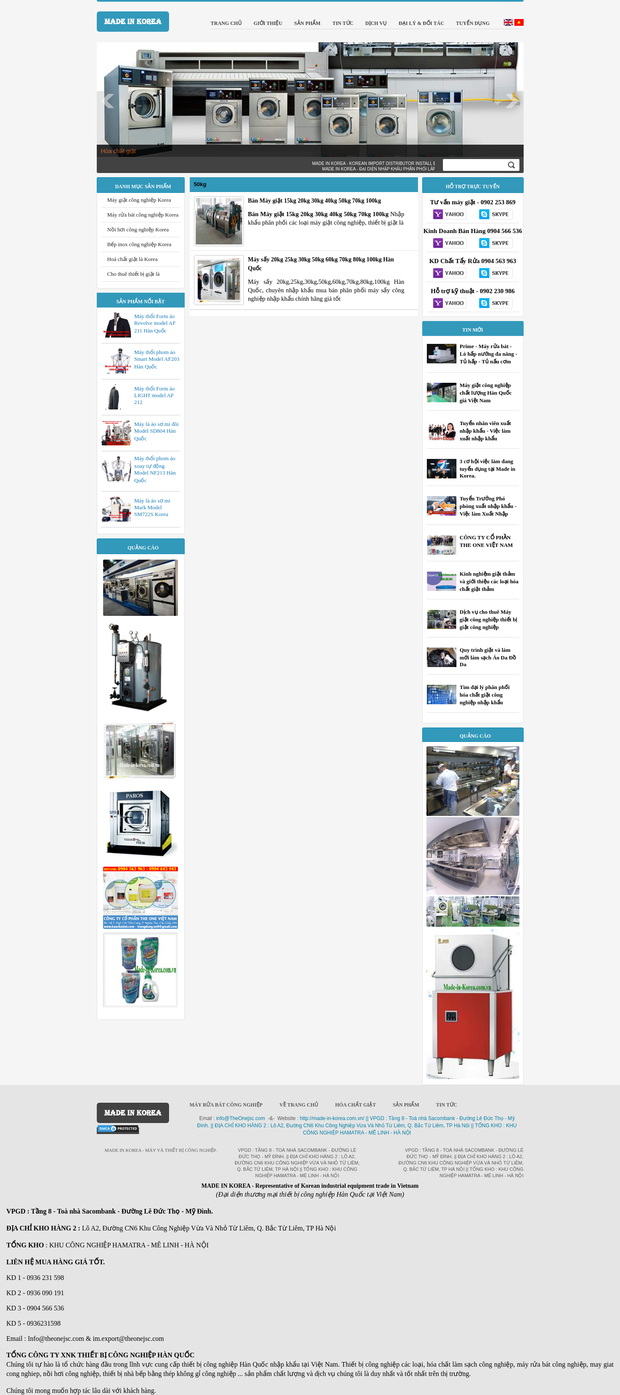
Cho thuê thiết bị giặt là (133, 274)
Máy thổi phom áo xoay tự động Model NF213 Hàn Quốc (155, 469)
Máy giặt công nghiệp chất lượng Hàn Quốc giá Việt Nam (486, 393)
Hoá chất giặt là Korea (132, 259)
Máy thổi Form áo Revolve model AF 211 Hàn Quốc (155, 323)
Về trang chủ (298, 1105)
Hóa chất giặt (118, 151)
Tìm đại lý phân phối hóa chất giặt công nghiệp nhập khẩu (485, 695)
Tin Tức (446, 1105)
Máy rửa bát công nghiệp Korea (143, 214)
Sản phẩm (406, 1105)
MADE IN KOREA (132, 21)
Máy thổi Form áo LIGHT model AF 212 (154, 395)
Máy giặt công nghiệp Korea (139, 200)
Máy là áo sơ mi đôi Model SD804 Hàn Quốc (156, 431)
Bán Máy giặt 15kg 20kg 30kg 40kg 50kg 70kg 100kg (314, 201)
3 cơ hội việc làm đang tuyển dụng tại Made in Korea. (488, 468)
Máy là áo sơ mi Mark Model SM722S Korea (152, 507)
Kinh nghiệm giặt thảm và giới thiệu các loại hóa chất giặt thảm (489, 581)
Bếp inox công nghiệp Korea (139, 244)
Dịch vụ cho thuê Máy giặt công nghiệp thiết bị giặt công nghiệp (488, 619)
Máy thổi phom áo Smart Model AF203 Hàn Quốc (157, 359)
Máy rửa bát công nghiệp (226, 1105)
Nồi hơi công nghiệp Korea (138, 229)
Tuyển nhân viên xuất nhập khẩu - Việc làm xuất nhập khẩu (485, 431)
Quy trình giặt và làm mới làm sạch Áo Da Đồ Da (488, 657)
